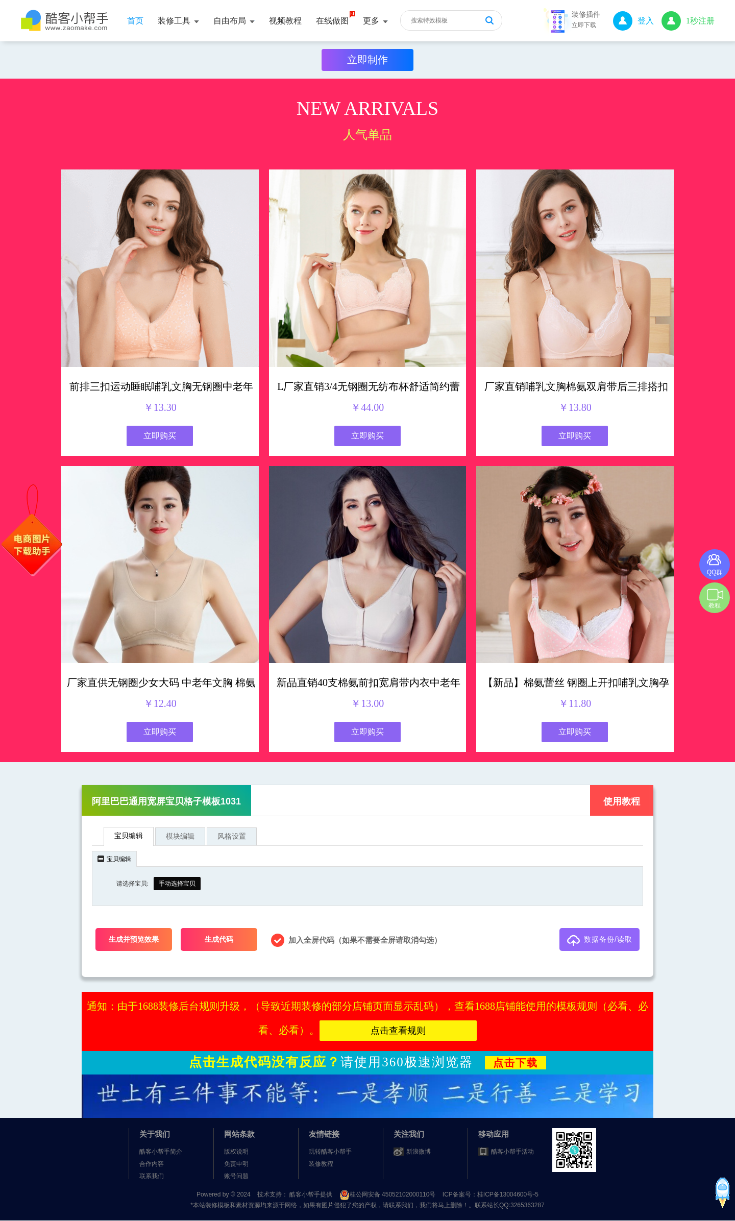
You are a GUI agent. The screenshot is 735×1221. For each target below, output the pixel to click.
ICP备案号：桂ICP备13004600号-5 (490, 1194)
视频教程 (285, 20)
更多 (375, 20)
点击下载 (515, 1062)
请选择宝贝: (132, 883)
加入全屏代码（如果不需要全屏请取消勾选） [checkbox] (356, 940)
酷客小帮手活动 (512, 1151)
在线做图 (332, 20)
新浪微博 (418, 1151)
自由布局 (234, 20)
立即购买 (159, 435)
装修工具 (178, 20)
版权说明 (236, 1151)
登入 (633, 20)
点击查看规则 (398, 1030)
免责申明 (236, 1163)
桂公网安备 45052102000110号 (388, 1194)
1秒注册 (688, 20)
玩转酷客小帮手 (330, 1151)
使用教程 (621, 801)
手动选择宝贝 (177, 883)
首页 (135, 20)
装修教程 (321, 1163)
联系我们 (151, 1176)
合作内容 (151, 1163)
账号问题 (236, 1176)
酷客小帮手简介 (160, 1151)
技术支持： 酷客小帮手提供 (295, 1194)
